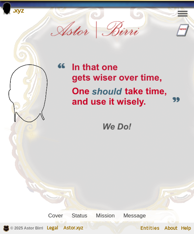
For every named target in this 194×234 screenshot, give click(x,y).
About (170, 228)
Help (186, 228)
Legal (52, 228)
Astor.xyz (73, 228)
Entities (150, 228)
